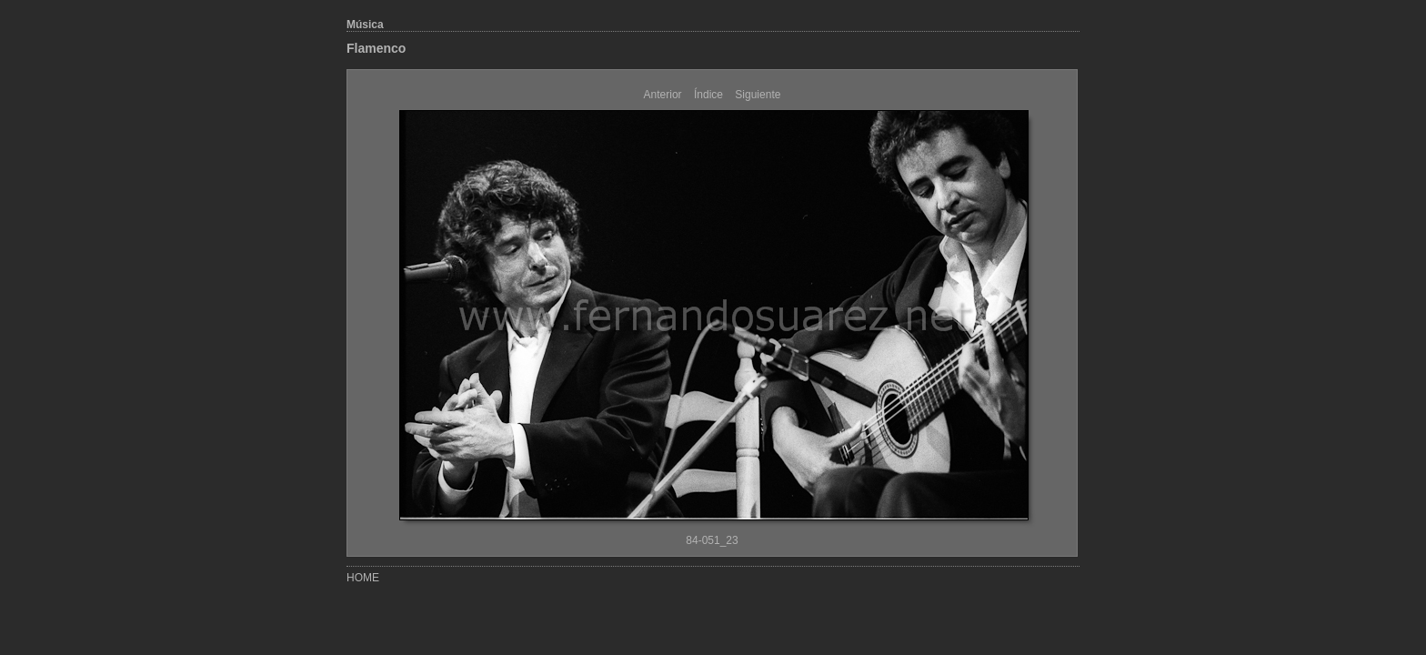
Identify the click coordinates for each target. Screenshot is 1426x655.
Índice (708, 94)
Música (365, 24)
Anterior (663, 94)
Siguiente (757, 94)
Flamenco (376, 48)
